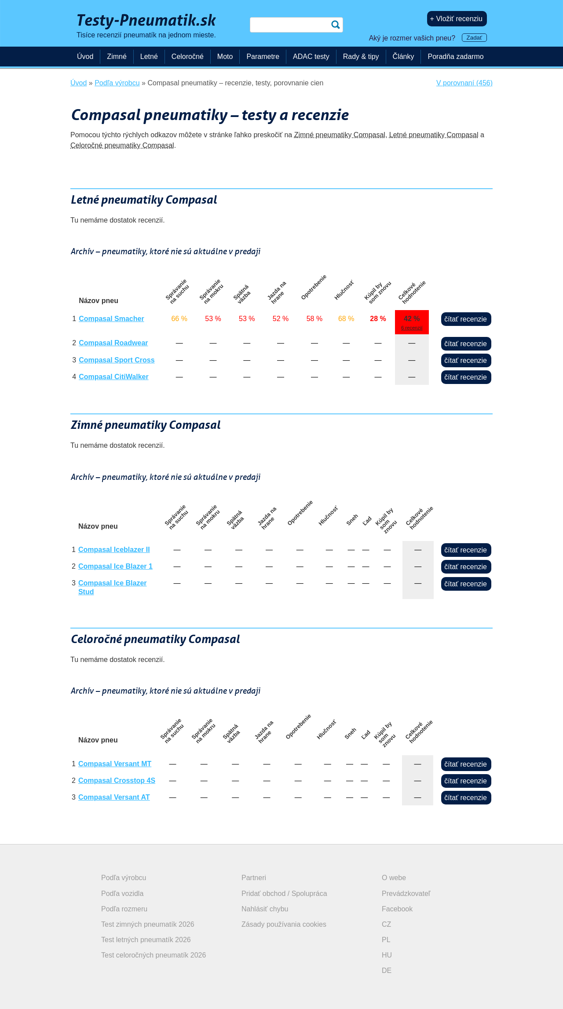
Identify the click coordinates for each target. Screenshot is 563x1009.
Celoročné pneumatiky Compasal (122, 145)
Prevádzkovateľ (406, 893)
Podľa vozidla (122, 893)
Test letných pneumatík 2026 (146, 939)
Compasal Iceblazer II (114, 549)
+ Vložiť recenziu (456, 18)
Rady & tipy (361, 56)
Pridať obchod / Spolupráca (284, 893)
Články (403, 56)
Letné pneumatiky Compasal (434, 135)
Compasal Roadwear (113, 343)
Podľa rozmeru (124, 909)
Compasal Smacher (111, 318)
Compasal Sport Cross (116, 360)
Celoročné (188, 56)
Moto (225, 56)
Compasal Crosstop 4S (116, 780)
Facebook (397, 909)
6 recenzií (412, 327)
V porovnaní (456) (464, 83)
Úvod (85, 56)
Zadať (474, 37)
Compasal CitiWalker (114, 376)
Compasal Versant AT (114, 797)
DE (386, 970)
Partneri (253, 877)
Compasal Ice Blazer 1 (115, 566)
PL (386, 939)
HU (387, 955)
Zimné (116, 56)
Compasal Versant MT (114, 764)
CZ (386, 924)
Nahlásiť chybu (265, 909)
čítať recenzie (465, 319)
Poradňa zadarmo (455, 56)
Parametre (262, 56)
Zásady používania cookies (283, 924)
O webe (394, 877)
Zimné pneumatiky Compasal (339, 135)
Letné (149, 56)
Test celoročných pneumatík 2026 (153, 955)
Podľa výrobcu (123, 877)
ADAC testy (311, 56)
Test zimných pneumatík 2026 (147, 924)
